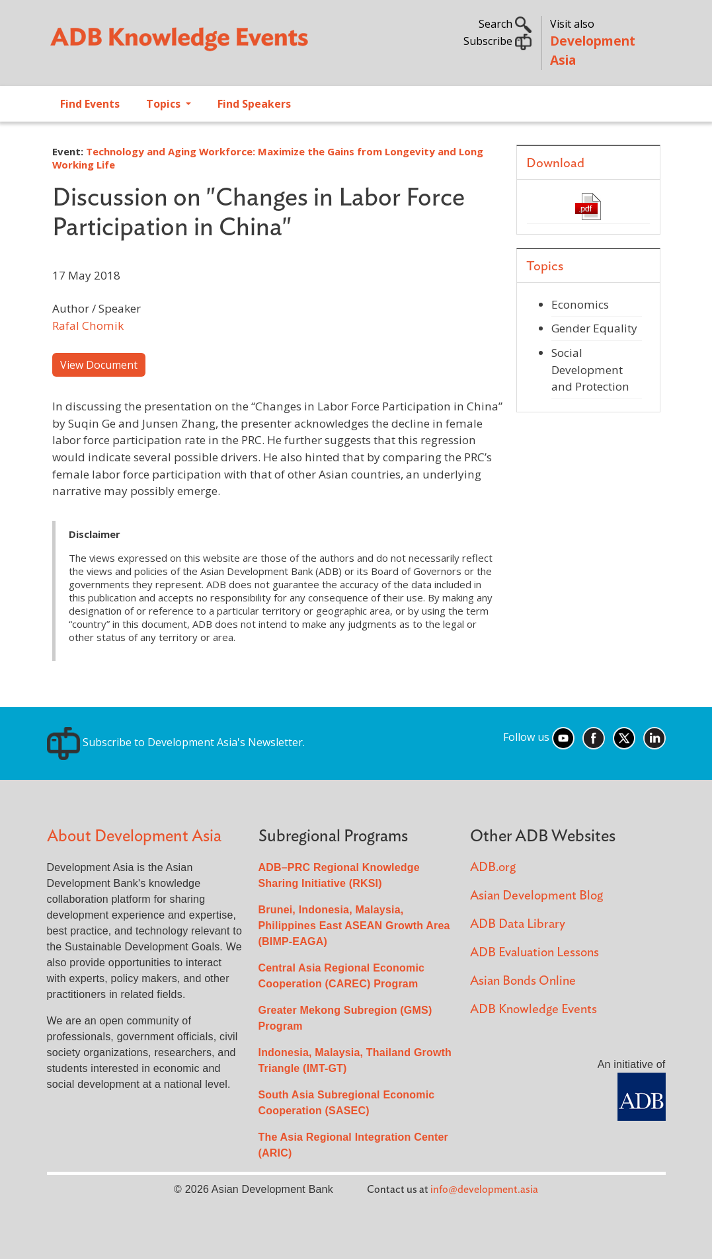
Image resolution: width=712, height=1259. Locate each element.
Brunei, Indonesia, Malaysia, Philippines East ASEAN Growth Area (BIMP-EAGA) (354, 925)
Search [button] (505, 24)
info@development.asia (484, 1189)
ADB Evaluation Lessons (534, 952)
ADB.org (493, 867)
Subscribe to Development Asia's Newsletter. (176, 742)
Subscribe (497, 41)
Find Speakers (254, 103)
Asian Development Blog (536, 896)
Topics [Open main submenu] (164, 103)
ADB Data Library (517, 924)
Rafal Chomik (88, 325)
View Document (99, 365)
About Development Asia (134, 836)
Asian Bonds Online (523, 981)
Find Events (90, 103)
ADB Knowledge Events (533, 1009)
